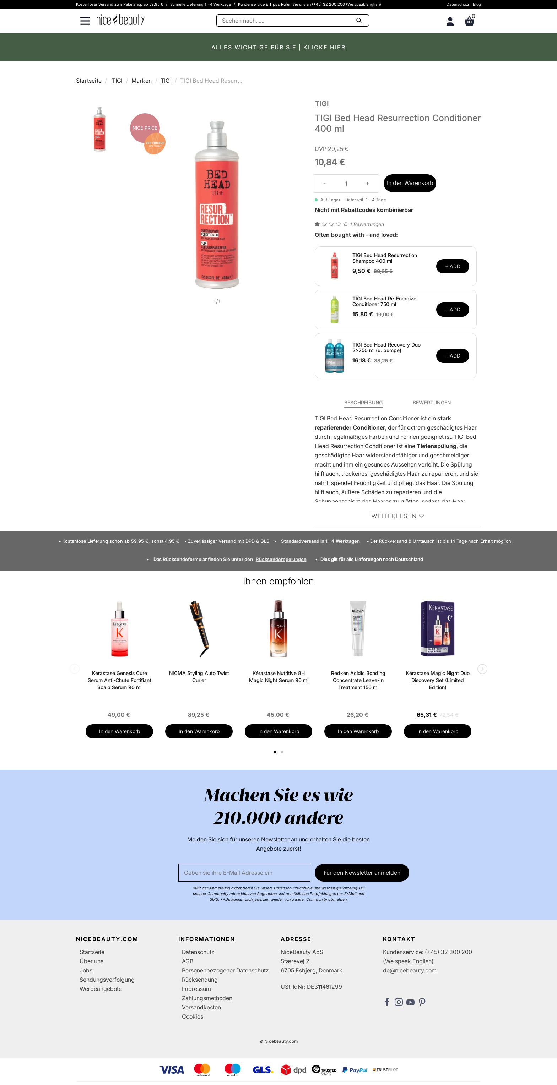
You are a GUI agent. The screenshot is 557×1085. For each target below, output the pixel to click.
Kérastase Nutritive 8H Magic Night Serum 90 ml (278, 676)
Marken (141, 80)
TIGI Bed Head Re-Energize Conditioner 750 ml (384, 301)
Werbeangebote (101, 988)
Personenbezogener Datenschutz (225, 970)
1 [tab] (275, 752)
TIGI (117, 80)
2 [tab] (283, 752)
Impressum (196, 988)
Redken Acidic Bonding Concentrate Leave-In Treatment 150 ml (358, 680)
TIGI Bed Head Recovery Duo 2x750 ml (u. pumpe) (386, 348)
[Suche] (292, 20)
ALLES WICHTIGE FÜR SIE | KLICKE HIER (278, 47)
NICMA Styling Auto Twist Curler (199, 676)
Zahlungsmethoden (207, 998)
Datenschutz (458, 4)
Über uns (91, 961)
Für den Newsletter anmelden (362, 872)
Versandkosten (201, 1007)
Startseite (89, 80)
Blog (477, 4)
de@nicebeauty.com (410, 970)
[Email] (244, 873)
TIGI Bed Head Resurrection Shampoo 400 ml (384, 258)
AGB (187, 961)
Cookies (192, 1016)
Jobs (86, 970)
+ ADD (452, 266)
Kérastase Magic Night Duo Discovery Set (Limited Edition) (438, 680)
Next (481, 669)
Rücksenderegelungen (281, 559)
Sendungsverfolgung (107, 979)
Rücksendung (200, 979)
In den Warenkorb (410, 182)
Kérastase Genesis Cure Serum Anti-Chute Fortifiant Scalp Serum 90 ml (119, 680)
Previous (76, 669)
